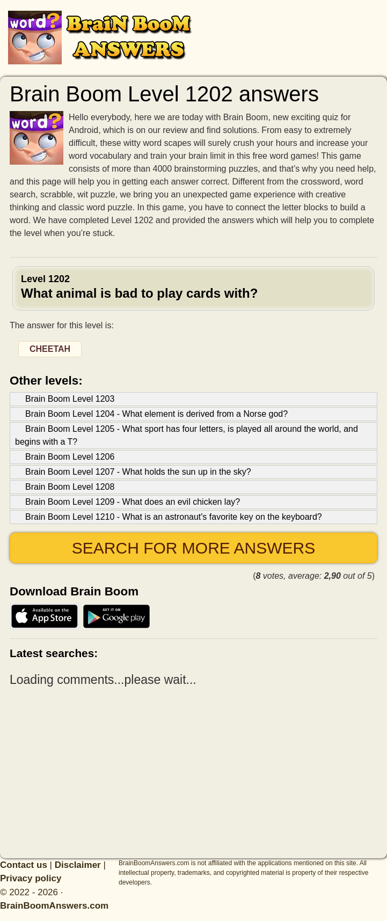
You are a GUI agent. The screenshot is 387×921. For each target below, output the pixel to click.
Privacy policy (30, 878)
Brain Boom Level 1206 (69, 456)
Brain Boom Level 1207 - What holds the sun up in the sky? (138, 471)
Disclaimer (78, 865)
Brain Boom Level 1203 (69, 398)
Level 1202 (193, 287)
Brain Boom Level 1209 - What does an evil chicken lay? (132, 501)
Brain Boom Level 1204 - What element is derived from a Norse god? (156, 413)
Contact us (23, 865)
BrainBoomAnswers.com (54, 906)
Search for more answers (193, 548)
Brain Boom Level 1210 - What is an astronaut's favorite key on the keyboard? (173, 516)
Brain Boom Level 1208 (69, 486)
